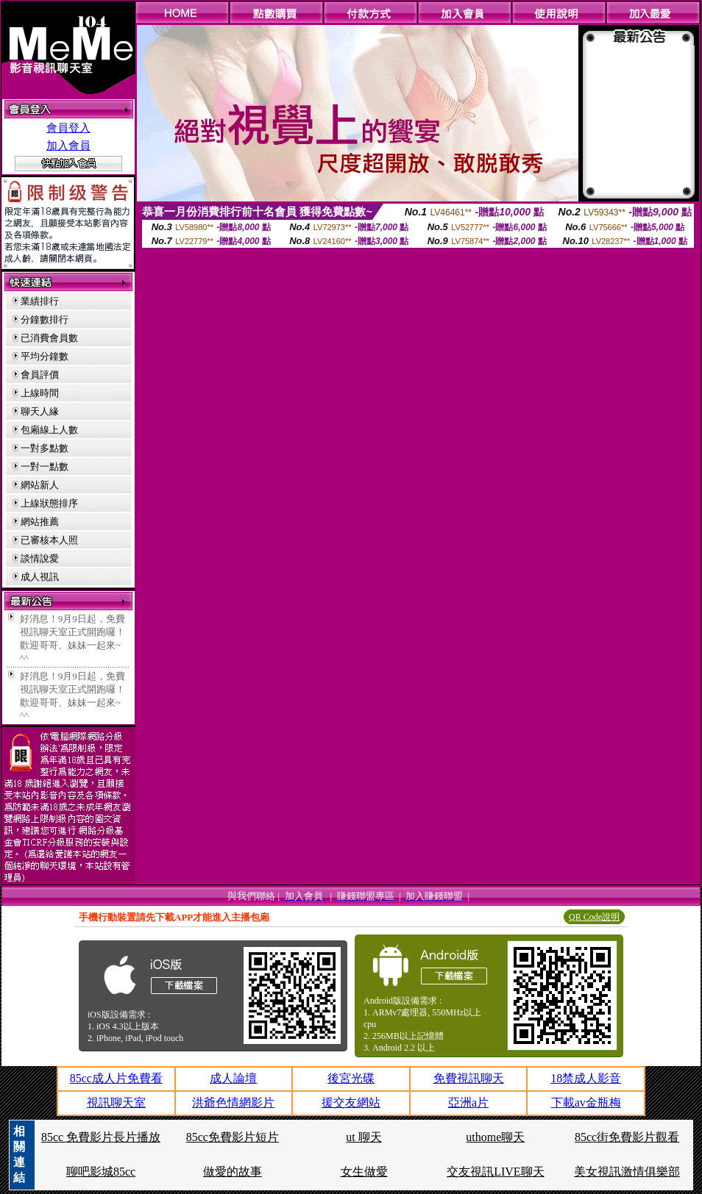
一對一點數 (44, 466)
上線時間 (40, 392)
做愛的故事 (232, 1171)
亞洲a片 (468, 1102)
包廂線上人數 (49, 429)
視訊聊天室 (116, 1102)
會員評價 (40, 374)
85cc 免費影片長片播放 (100, 1137)
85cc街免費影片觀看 (627, 1137)
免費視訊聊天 (468, 1078)
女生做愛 (364, 1171)
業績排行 (40, 301)
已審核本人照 (49, 540)
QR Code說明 (594, 917)
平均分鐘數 (44, 356)
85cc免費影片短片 (232, 1137)
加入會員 (68, 145)
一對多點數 (44, 448)
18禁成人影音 (585, 1078)
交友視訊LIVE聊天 (495, 1171)
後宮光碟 (351, 1078)
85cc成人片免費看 (116, 1078)
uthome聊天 (495, 1137)
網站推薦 (40, 521)
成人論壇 (233, 1078)
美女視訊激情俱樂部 (627, 1171)
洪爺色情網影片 (233, 1102)
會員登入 (68, 128)
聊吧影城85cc (100, 1171)
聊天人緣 (40, 411)
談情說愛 (40, 558)
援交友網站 (351, 1102)
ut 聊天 (363, 1137)
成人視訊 (40, 576)
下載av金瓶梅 (586, 1102)
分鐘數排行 (44, 319)
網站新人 (40, 484)
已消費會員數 (49, 337)
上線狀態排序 (49, 503)
